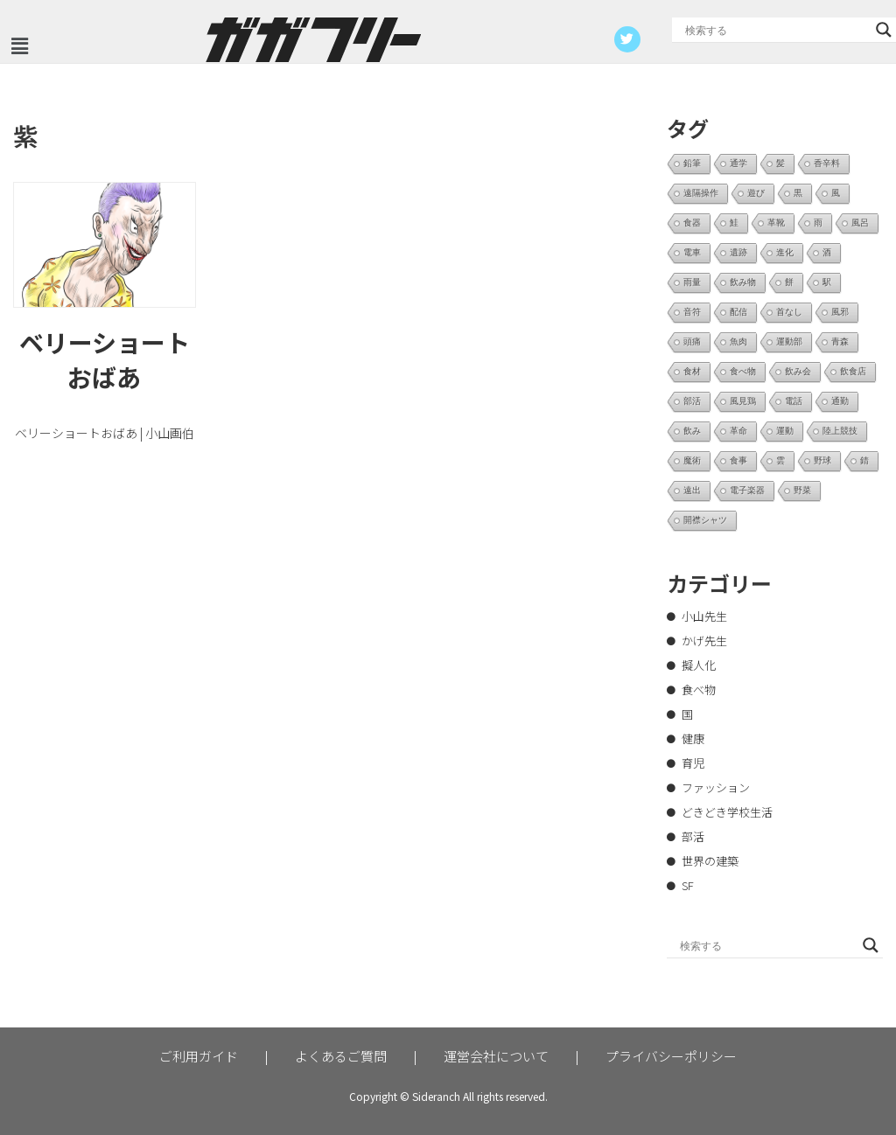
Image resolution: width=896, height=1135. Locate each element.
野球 (822, 460)
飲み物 (743, 282)
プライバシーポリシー (671, 1056)
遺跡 (738, 252)
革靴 (776, 222)
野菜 (802, 490)
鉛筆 (692, 163)
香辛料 (827, 163)
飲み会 (798, 371)
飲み (692, 430)
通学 (738, 163)
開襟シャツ (705, 520)
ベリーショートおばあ (104, 358)
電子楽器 (747, 490)
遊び (756, 193)
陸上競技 (840, 430)
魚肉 (738, 341)
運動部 (789, 341)
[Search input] (776, 29)
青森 (840, 341)
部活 (692, 401)
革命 (738, 430)
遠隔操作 (700, 193)
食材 (692, 371)
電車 (692, 252)
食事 (738, 460)
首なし (789, 312)
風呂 (860, 222)
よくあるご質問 (341, 1056)
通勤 (840, 401)
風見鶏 (743, 401)
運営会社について (496, 1056)
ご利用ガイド (198, 1056)
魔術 (692, 460)
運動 (785, 430)
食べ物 (743, 371)
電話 (793, 401)
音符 (692, 312)
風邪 (840, 312)
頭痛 (692, 341)
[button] (19, 46)
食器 (692, 222)
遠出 (692, 490)
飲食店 (853, 371)
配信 (738, 312)
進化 (785, 252)
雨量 (692, 282)
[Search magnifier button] (884, 29)
